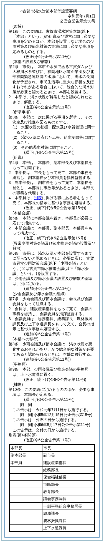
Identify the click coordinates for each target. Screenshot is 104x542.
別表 (38, 198)
